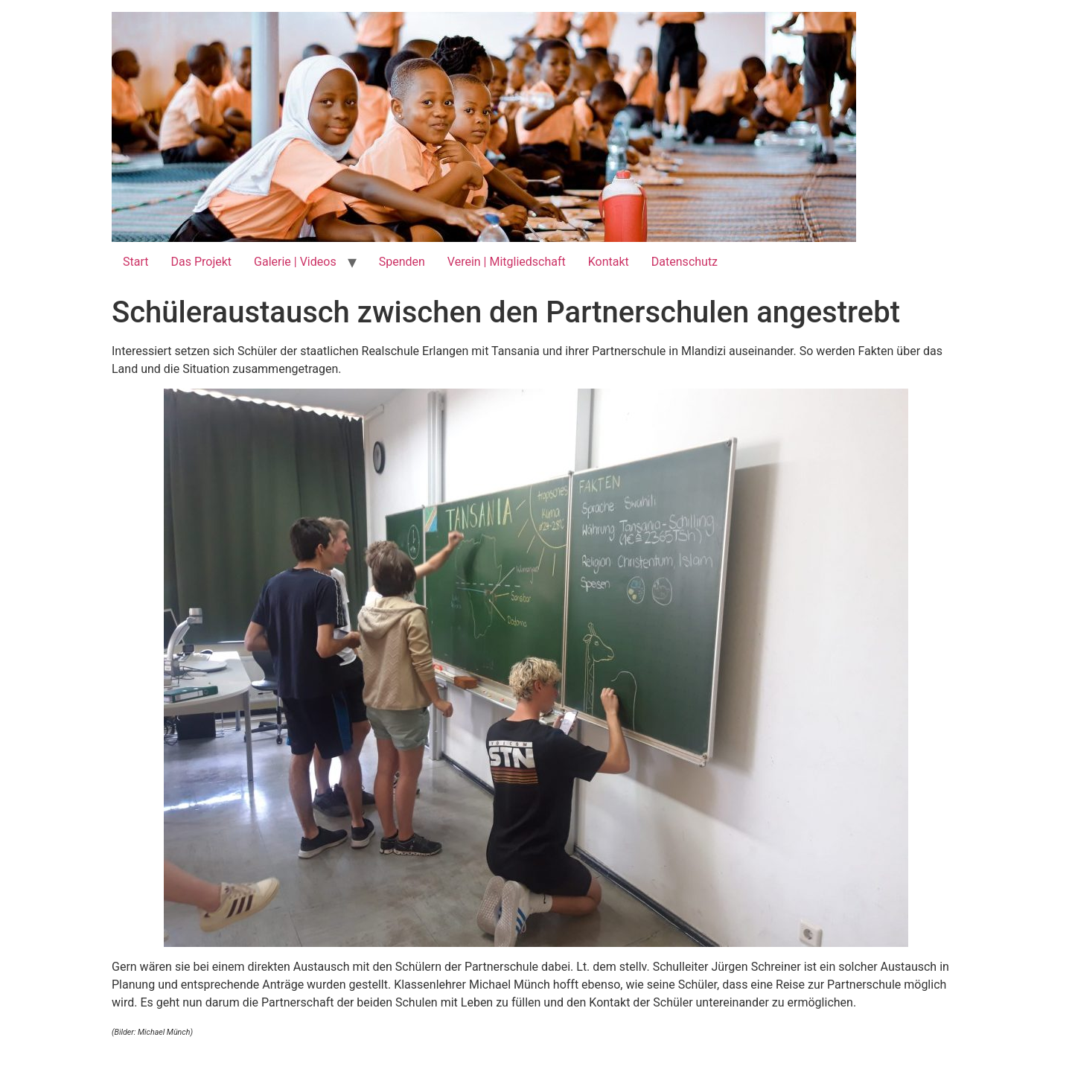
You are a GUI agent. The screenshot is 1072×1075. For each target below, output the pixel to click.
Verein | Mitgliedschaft (506, 262)
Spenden (402, 262)
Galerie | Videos (295, 262)
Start (135, 262)
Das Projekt (201, 262)
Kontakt (608, 262)
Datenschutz (684, 262)
